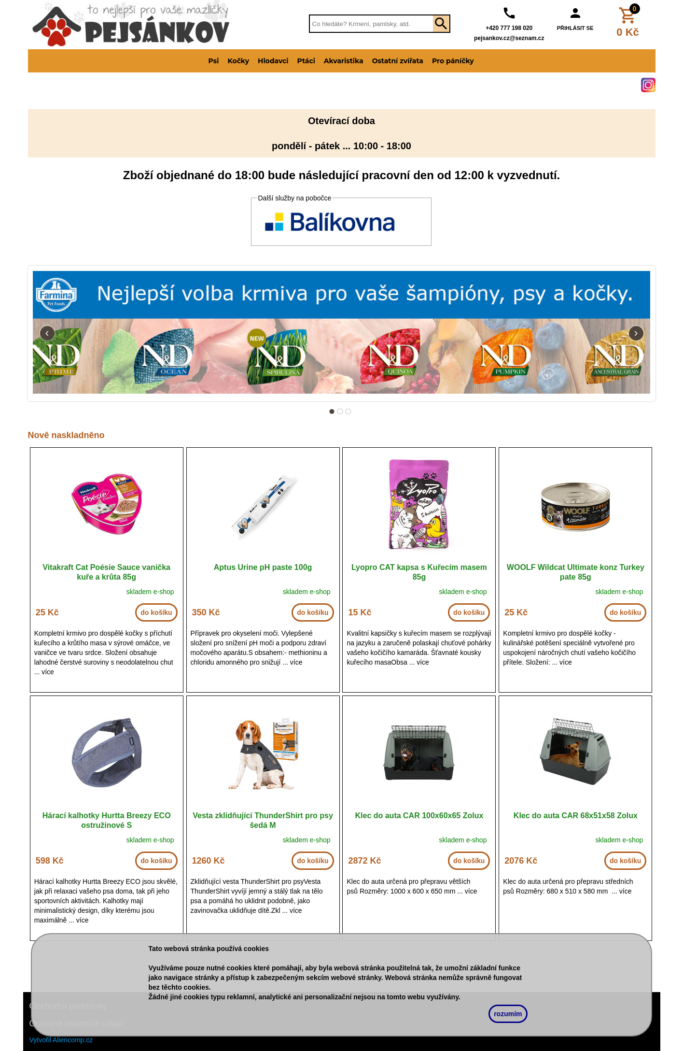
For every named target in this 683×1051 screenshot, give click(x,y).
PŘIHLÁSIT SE (575, 28)
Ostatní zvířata (397, 61)
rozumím (508, 1014)
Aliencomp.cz (73, 1040)
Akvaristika (343, 61)
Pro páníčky (453, 61)
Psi (214, 61)
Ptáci (306, 61)
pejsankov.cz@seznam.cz (509, 38)
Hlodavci (273, 61)
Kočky (238, 61)
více (48, 672)
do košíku (156, 612)
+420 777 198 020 (509, 28)
